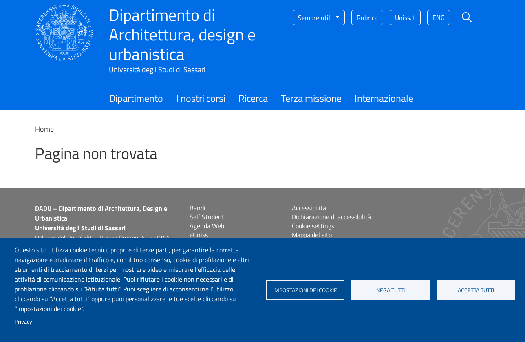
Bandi (197, 207)
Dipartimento (136, 98)
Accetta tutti (476, 290)
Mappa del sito (312, 234)
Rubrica (367, 17)
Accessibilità (309, 207)
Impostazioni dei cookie (305, 290)
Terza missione (311, 98)
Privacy (23, 322)
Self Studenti (208, 216)
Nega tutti (390, 290)
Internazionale (384, 98)
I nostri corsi (200, 98)
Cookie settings (313, 225)
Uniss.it (405, 17)
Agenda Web (207, 225)
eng (438, 17)
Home (44, 129)
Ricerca (253, 98)
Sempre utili (315, 17)
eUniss (199, 234)
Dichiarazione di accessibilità (331, 216)
